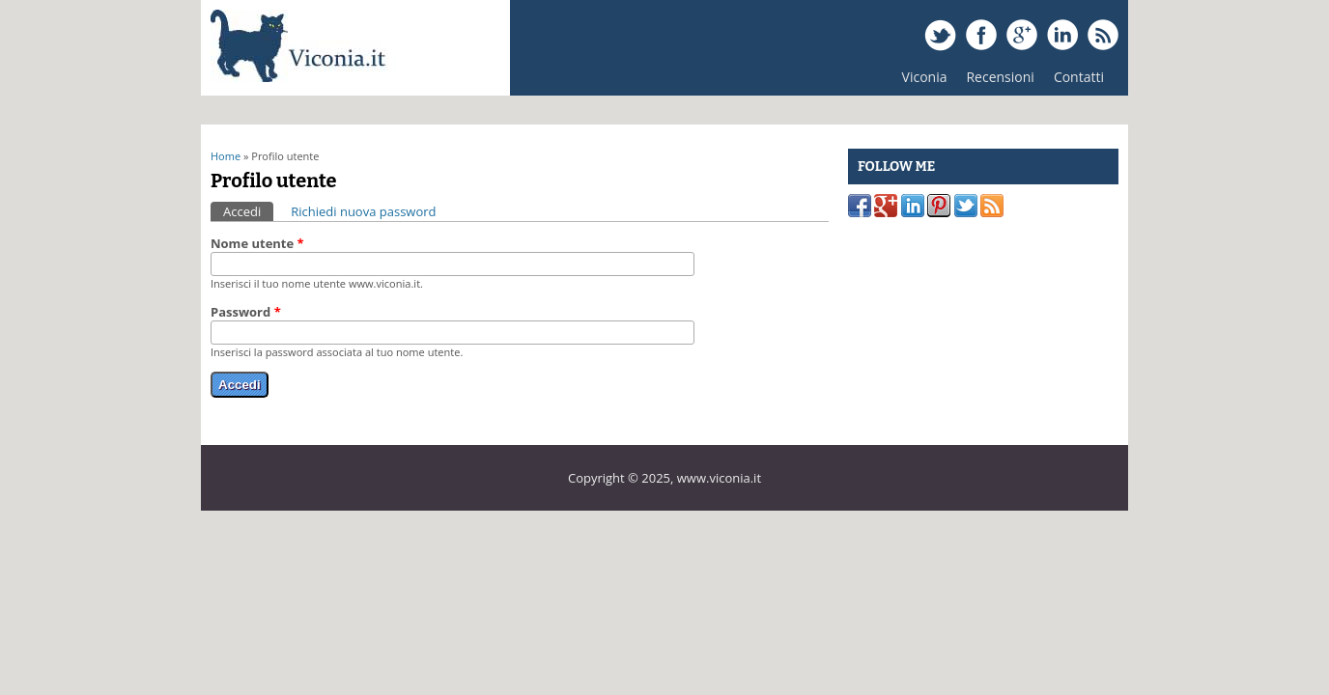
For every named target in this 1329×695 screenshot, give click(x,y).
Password (246, 311)
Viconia (924, 77)
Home (225, 156)
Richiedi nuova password (363, 211)
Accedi (248, 211)
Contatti (1079, 77)
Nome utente (257, 243)
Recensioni (994, 82)
